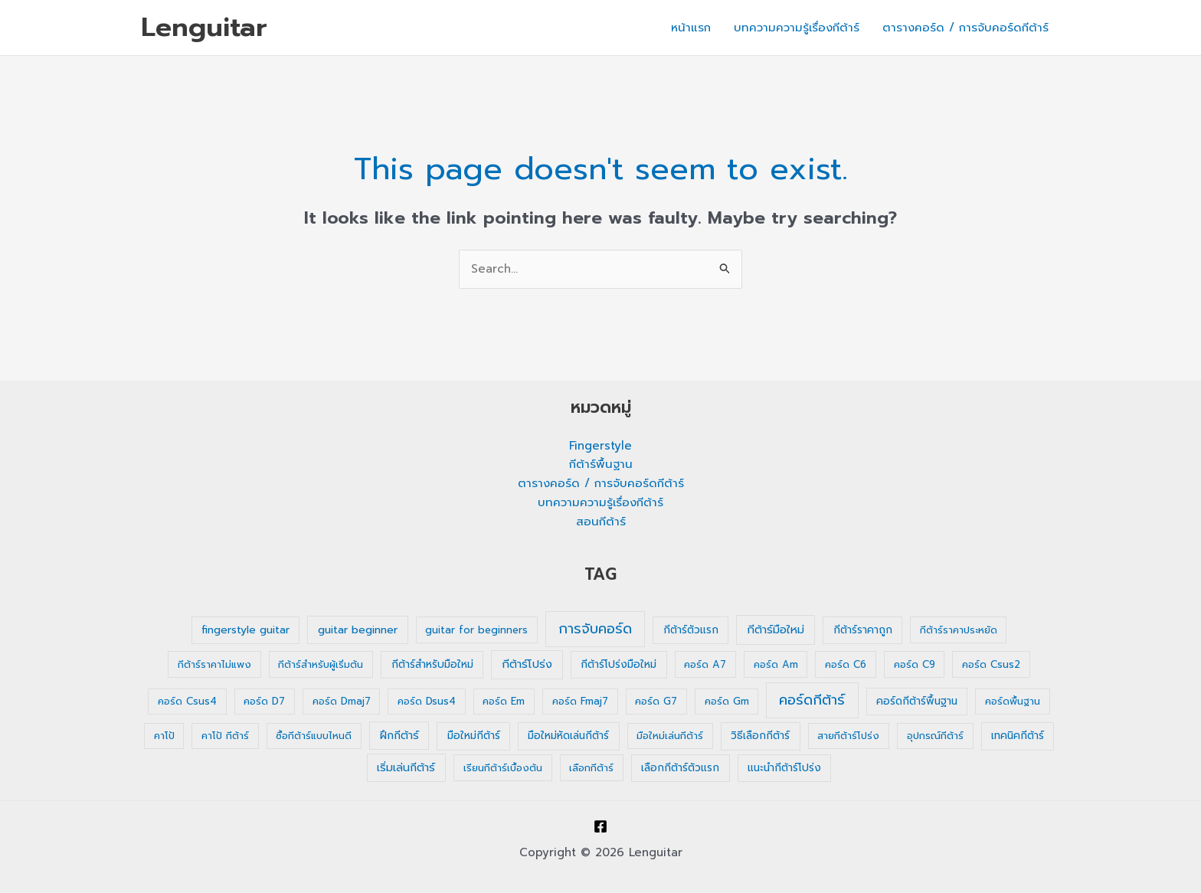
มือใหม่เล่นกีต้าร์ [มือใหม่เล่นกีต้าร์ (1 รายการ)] (669, 735)
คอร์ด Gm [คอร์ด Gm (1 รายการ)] (727, 701)
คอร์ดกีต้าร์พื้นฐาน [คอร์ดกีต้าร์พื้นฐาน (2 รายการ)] (916, 701)
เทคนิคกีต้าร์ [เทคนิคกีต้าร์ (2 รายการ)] (1017, 736)
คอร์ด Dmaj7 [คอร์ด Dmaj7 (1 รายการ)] (342, 701)
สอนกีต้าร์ (601, 521)
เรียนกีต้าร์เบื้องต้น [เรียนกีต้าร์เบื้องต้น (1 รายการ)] (502, 768)
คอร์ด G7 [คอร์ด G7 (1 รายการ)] (656, 701)
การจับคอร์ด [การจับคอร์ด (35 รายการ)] (595, 628)
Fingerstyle (600, 445)
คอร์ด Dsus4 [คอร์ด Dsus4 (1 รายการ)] (427, 701)
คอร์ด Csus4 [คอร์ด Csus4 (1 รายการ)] (187, 701)
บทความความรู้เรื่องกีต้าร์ (796, 27)
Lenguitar (204, 27)
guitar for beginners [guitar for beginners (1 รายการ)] (476, 630)
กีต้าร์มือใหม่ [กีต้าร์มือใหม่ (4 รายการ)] (775, 629)
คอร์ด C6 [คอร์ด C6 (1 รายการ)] (845, 664)
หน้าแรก (691, 27)
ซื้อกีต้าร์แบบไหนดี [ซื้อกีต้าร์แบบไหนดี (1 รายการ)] (314, 735)
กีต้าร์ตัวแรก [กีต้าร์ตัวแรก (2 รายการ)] (690, 630)
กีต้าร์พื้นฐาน (601, 464)
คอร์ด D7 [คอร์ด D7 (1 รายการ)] (264, 701)
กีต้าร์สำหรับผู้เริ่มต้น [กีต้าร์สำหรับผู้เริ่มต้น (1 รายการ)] (320, 664)
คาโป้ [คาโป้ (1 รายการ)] (164, 735)
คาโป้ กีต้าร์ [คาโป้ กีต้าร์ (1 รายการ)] (225, 735)
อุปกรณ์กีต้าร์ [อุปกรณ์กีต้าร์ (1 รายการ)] (935, 735)
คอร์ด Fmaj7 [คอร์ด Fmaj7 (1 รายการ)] (580, 701)
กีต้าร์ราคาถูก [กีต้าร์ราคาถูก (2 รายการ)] (862, 630)
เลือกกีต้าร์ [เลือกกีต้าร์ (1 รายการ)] (591, 768)
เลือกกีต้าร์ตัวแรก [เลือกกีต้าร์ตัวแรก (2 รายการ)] (680, 768)
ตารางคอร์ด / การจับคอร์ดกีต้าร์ (965, 27)
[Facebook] (600, 826)
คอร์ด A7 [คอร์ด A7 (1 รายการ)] (705, 664)
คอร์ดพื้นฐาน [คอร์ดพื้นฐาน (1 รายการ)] (1012, 701)
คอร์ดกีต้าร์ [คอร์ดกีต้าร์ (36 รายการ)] (812, 700)
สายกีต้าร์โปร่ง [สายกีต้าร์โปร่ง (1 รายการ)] (848, 735)
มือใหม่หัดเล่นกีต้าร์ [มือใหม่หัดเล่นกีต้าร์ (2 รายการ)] (568, 736)
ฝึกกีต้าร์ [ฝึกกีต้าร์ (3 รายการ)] (399, 736)
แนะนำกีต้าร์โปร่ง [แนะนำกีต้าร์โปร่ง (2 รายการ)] (784, 768)
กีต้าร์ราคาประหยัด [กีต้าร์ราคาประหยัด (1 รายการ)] (958, 630)
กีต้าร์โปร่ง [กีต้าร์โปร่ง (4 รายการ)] (527, 664)
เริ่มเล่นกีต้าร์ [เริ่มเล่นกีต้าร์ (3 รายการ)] (406, 768)
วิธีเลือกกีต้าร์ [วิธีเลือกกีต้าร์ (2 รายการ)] (760, 736)
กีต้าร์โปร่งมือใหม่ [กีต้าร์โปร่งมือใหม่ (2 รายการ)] (618, 664)
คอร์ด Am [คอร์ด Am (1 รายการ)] (776, 664)
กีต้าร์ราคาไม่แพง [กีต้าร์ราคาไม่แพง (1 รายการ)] (214, 664)
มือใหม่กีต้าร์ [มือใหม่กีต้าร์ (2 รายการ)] (473, 736)
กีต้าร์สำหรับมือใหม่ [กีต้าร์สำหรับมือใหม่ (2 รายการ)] (432, 664)
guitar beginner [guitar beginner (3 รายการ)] (358, 630)
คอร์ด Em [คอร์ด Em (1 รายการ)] (504, 701)
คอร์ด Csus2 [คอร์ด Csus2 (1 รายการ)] (991, 664)
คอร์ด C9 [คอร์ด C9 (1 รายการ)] (914, 664)
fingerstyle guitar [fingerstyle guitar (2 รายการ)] (245, 630)
